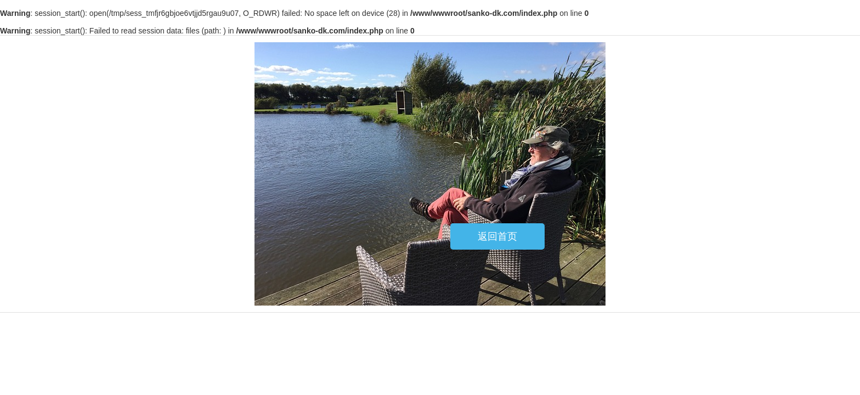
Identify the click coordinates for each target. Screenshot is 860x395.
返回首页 (497, 236)
